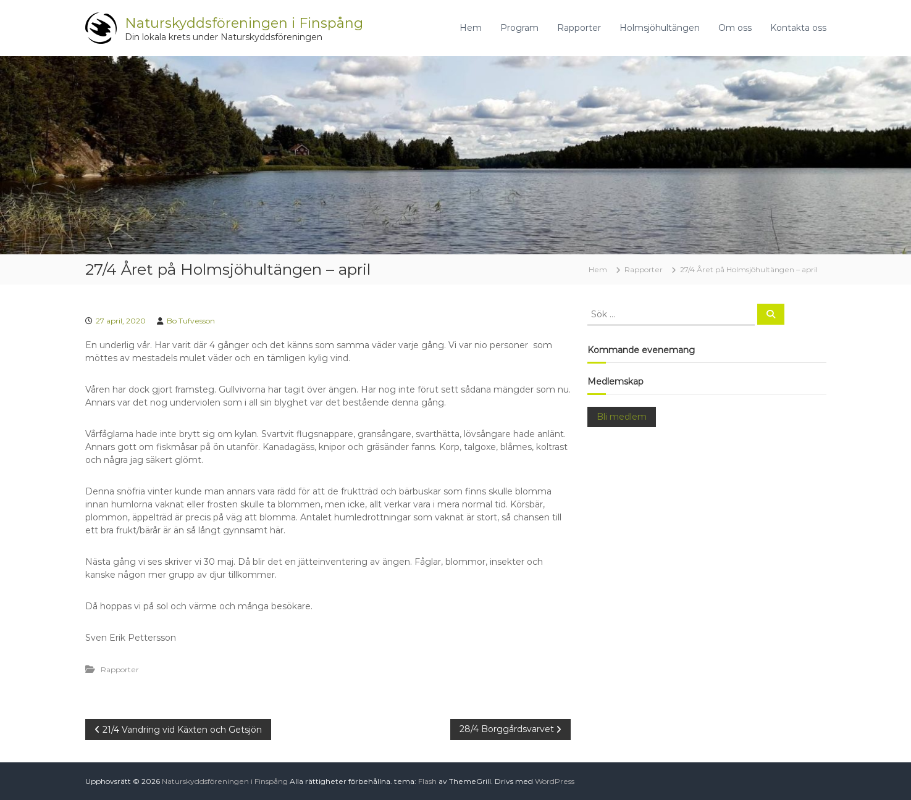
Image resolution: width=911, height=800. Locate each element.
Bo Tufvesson (191, 320)
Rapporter (579, 27)
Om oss (735, 27)
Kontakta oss (798, 27)
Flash (427, 781)
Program (519, 27)
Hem (471, 27)
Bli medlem (622, 416)
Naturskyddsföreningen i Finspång (244, 23)
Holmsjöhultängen (659, 27)
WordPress (554, 781)
